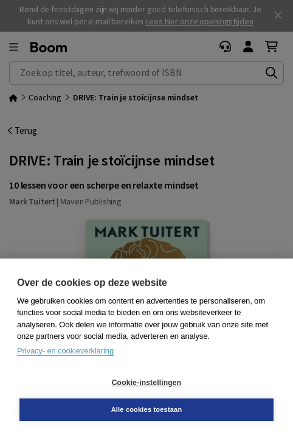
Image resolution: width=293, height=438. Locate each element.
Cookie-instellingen (146, 382)
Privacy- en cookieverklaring (65, 350)
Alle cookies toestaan (146, 409)
